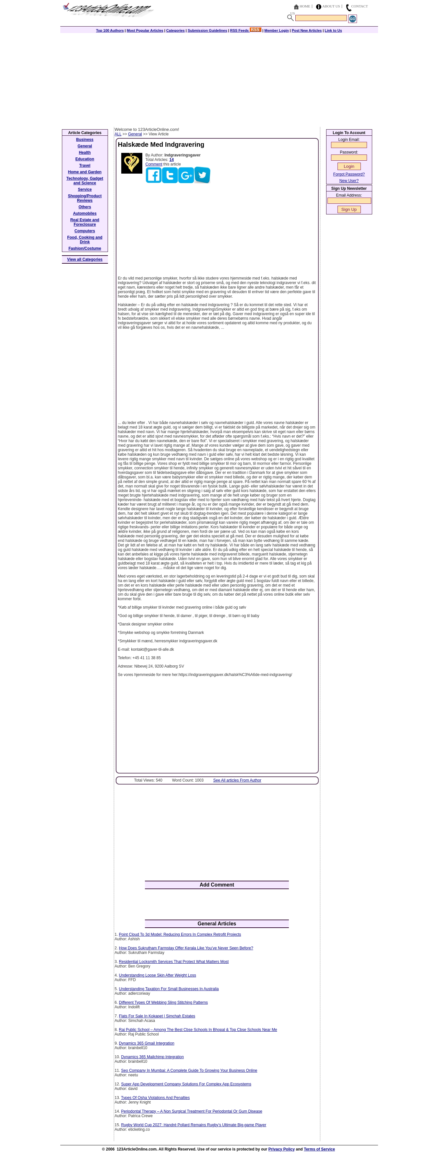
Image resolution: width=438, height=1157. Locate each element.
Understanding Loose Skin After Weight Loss (157, 975)
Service (85, 189)
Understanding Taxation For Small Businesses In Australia (169, 989)
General (135, 134)
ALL (118, 134)
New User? (349, 180)
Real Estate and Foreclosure (84, 222)
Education (84, 159)
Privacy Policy (281, 1149)
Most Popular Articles (145, 30)
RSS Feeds (246, 30)
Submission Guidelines (207, 30)
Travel (84, 165)
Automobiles (85, 213)
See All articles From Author (237, 780)
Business (84, 139)
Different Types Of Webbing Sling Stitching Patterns (163, 1002)
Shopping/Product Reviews (85, 198)
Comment (154, 164)
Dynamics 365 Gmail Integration (146, 1043)
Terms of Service (319, 1149)
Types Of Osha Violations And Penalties (155, 1097)
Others (84, 207)
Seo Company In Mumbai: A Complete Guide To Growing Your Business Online (189, 1070)
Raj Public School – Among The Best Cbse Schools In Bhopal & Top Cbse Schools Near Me (198, 1029)
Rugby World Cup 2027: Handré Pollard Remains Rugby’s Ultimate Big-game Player (193, 1125)
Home (305, 6)
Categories (175, 30)
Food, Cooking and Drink (84, 239)
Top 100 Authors (110, 30)
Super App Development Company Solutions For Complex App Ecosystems (186, 1084)
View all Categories (84, 259)
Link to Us (333, 30)
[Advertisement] (219, 78)
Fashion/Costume (84, 248)
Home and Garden (84, 172)
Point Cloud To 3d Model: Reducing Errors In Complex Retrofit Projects (180, 934)
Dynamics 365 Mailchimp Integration (152, 1057)
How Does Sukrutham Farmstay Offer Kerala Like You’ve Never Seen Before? (186, 948)
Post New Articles (307, 30)
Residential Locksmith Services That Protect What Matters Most (174, 961)
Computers (85, 231)
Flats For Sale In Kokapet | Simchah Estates (157, 1016)
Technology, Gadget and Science (84, 180)
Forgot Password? (349, 174)
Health (85, 152)
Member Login (277, 30)
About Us (331, 6)
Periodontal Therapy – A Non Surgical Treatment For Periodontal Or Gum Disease (191, 1111)
